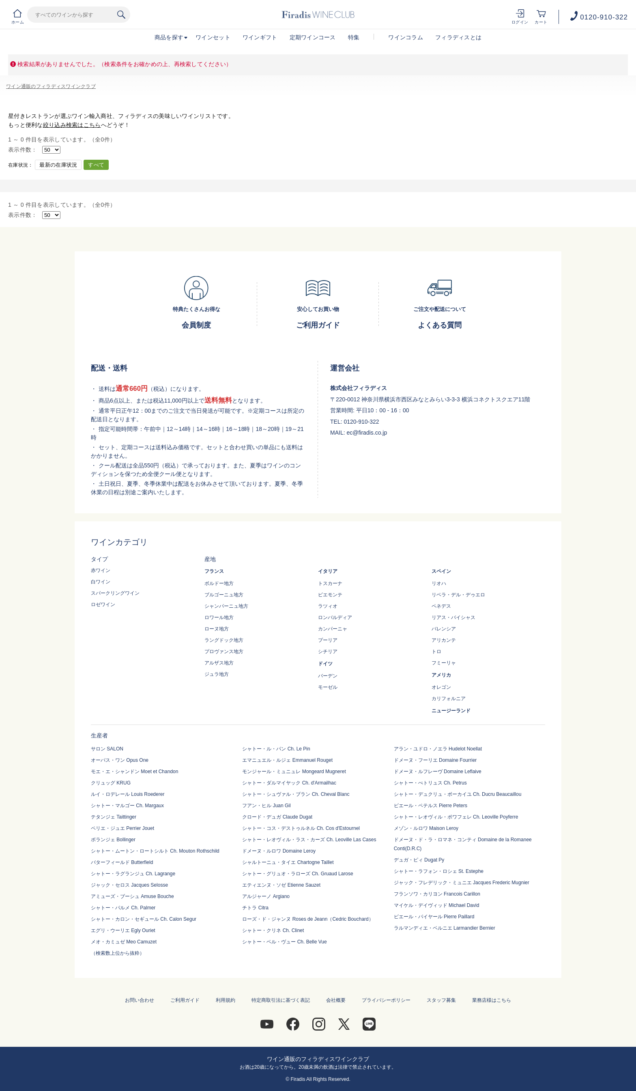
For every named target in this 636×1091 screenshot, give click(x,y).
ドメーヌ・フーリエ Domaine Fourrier (435, 760)
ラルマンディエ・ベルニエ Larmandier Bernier (444, 928)
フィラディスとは (458, 37)
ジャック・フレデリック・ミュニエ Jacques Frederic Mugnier (461, 882)
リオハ (439, 583)
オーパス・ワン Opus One (119, 760)
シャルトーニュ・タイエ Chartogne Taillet (287, 862)
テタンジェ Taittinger (113, 817)
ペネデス (441, 606)
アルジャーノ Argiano (266, 896)
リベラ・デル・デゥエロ (458, 595)
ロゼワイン (103, 604)
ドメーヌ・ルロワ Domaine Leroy (279, 851)
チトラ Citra (255, 908)
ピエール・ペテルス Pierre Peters (430, 805)
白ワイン (100, 582)
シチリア (327, 651)
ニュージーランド (451, 711)
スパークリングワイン (115, 593)
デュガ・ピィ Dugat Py (419, 860)
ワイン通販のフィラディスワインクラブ (51, 86)
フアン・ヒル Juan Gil (266, 805)
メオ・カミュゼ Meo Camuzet (124, 942)
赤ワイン (100, 570)
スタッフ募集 (441, 1000)
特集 (354, 37)
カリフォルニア (449, 698)
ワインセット (213, 37)
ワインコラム (405, 37)
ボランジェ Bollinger (113, 839)
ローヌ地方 (216, 629)
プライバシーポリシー (386, 1000)
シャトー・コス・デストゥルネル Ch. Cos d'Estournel (301, 828)
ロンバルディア (335, 617)
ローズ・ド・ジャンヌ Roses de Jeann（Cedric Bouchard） (307, 919)
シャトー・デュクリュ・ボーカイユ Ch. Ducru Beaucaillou (458, 794)
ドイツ (325, 664)
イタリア (327, 571)
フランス (214, 571)
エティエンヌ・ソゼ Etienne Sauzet (281, 885)
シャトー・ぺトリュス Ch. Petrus (430, 783)
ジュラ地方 (216, 674)
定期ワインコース (313, 37)
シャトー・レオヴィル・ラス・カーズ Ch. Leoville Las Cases (309, 839)
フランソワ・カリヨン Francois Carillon (437, 894)
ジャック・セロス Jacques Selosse (129, 885)
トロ (436, 651)
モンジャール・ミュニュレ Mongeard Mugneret (294, 771)
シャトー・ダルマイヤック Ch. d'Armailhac (289, 783)
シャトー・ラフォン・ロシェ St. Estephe (438, 871)
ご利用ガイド (185, 1000)
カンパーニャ (332, 629)
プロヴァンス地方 (223, 651)
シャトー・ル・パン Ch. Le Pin (276, 749)
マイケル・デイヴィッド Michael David (436, 905)
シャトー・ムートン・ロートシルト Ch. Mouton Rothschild (155, 851)
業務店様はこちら (491, 1000)
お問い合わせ (139, 1000)
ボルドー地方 (219, 583)
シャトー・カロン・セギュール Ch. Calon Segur (143, 919)
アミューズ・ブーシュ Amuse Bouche (132, 896)
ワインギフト (260, 37)
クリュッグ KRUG (111, 783)
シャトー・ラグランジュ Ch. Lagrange (133, 874)
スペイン (441, 571)
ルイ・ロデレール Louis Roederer (127, 794)
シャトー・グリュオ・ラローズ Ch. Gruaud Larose (297, 874)
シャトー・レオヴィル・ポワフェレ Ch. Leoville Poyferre (456, 817)
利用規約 (225, 1000)
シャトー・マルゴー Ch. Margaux (127, 805)
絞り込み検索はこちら (72, 125)
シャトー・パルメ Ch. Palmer (123, 908)
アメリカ (441, 675)
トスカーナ (330, 583)
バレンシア (444, 629)
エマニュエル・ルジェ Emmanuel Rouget (287, 760)
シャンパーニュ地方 (226, 606)
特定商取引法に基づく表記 (280, 1000)
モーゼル (327, 687)
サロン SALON (107, 749)
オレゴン (441, 687)
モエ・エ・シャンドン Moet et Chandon (134, 771)
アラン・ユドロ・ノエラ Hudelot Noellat (438, 749)
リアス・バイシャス (453, 617)
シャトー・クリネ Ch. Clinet (273, 930)
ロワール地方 (219, 617)
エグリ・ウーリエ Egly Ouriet (123, 930)
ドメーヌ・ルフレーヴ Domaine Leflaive (437, 771)
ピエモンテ (330, 595)
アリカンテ (444, 640)
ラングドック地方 (223, 640)
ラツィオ (327, 606)
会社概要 (336, 1000)
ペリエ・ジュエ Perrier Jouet (122, 828)
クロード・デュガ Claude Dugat (277, 817)
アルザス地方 (219, 663)
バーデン (327, 676)
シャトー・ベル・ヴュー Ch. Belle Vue (284, 942)
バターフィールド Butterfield (122, 862)
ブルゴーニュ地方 (223, 595)
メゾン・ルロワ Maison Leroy (426, 828)
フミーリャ (444, 663)
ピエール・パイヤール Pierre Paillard (434, 917)
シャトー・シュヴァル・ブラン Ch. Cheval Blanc (295, 794)
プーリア (327, 640)
